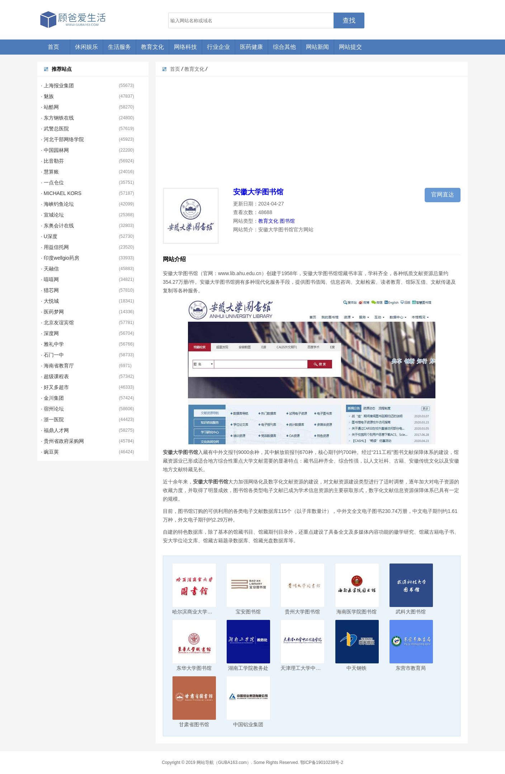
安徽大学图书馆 (258, 192)
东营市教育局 (411, 668)
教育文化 (152, 47)
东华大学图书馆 (194, 668)
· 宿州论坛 (52, 409)
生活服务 (119, 47)
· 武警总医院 (55, 128)
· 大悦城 (50, 301)
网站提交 (350, 47)
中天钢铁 (356, 668)
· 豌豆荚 (50, 452)
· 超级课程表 (55, 376)
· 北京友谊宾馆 (57, 322)
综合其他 (284, 47)
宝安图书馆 (248, 612)
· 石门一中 (52, 355)
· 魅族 (47, 96)
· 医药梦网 (52, 312)
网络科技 (185, 47)
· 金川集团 (52, 398)
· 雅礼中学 (52, 344)
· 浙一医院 (52, 419)
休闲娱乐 (86, 47)
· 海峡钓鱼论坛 (57, 204)
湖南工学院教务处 (248, 668)
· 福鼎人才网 (55, 430)
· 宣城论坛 (52, 215)
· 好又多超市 (55, 387)
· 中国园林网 (55, 150)
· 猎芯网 (50, 290)
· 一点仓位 (52, 182)
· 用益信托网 (55, 247)
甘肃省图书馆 (194, 724)
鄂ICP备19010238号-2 (321, 762)
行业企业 (218, 47)
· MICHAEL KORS (61, 193)
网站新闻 (317, 47)
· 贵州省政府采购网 (62, 441)
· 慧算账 (50, 172)
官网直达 (442, 194)
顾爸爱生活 (73, 20)
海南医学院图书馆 (356, 612)
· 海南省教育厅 (57, 366)
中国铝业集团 (248, 724)
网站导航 (205, 762)
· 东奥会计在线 (57, 225)
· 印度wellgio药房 (60, 258)
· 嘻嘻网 (50, 279)
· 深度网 (50, 333)
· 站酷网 (50, 107)
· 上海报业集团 (57, 85)
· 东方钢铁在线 (57, 118)
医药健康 (251, 47)
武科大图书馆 (411, 612)
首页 (53, 47)
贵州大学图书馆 (302, 612)
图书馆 (287, 221)
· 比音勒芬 (52, 161)
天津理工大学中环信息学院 (310, 668)
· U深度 (49, 236)
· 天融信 (50, 269)
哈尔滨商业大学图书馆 (197, 612)
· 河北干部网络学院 (62, 139)
